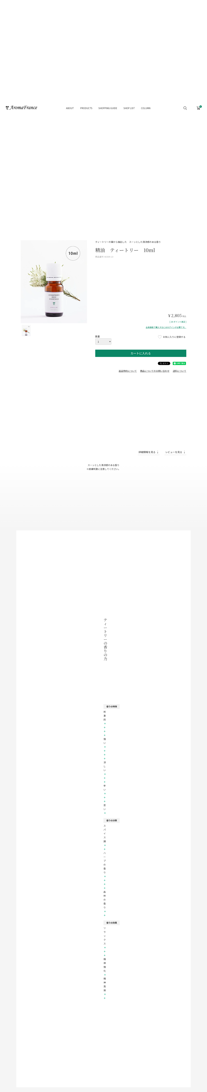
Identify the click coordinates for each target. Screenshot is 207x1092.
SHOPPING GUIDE (107, 101)
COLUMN (145, 101)
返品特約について (128, 370)
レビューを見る (173, 452)
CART (198, 101)
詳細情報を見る (147, 452)
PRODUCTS (86, 101)
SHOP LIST (129, 101)
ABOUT (70, 101)
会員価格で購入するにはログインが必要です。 (166, 327)
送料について (179, 370)
